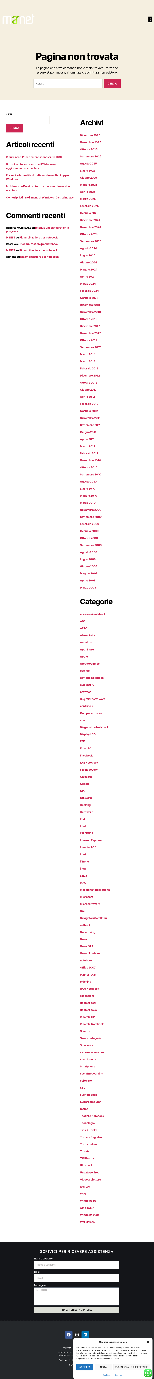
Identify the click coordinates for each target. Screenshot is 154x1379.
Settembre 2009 (91, 516)
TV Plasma (87, 1158)
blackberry (87, 684)
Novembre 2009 (91, 509)
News (83, 939)
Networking (87, 932)
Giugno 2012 (88, 389)
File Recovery (89, 769)
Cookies (106, 1377)
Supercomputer (90, 1101)
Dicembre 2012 (90, 375)
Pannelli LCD (88, 974)
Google (84, 783)
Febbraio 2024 (89, 290)
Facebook (86, 755)
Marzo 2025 (88, 198)
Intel (83, 826)
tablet (84, 1108)
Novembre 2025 (90, 142)
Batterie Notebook (91, 677)
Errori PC (86, 748)
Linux (83, 875)
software (86, 1080)
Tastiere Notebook (92, 1116)
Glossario (86, 776)
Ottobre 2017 (88, 340)
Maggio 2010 (88, 495)
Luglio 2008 (88, 559)
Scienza (85, 1031)
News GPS (86, 946)
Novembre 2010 (90, 460)
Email (37, 1271)
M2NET (10, 237)
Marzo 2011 (87, 446)
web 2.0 (85, 1186)
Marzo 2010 (87, 502)
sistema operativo (92, 1052)
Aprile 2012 (87, 396)
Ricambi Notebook (92, 1024)
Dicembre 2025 (90, 135)
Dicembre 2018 (90, 304)
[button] (147, 1343)
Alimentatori (88, 635)
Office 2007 (88, 967)
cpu (82, 720)
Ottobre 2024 (89, 234)
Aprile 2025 (87, 191)
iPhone (84, 861)
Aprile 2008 (88, 580)
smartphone (88, 1059)
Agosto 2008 (88, 552)
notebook (86, 960)
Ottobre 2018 (88, 319)
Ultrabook (86, 1165)
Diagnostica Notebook (94, 727)
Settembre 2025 (90, 156)
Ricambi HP (87, 1017)
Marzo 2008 (88, 587)
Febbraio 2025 (89, 206)
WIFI (83, 1193)
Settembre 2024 (90, 241)
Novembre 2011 (90, 418)
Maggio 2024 (88, 269)
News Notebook (90, 953)
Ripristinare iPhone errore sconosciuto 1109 (34, 157)
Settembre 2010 (90, 474)
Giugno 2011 (88, 432)
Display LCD (88, 734)
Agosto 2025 (88, 163)
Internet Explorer (91, 840)
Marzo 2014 (87, 354)
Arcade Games (90, 663)
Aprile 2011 (87, 439)
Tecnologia (87, 1123)
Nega (103, 1368)
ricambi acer (88, 1002)
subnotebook (88, 1094)
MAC (83, 882)
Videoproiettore (90, 1179)
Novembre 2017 (90, 333)
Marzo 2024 (88, 283)
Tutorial (85, 1151)
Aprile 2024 (87, 276)
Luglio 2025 (87, 170)
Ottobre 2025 (89, 149)
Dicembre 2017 (90, 326)
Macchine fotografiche (95, 889)
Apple (84, 656)
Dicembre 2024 (90, 220)
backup (85, 670)
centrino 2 (86, 706)
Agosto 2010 (88, 481)
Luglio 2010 (87, 488)
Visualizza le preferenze (131, 1368)
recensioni (87, 995)
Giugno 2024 (88, 262)
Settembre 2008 (91, 545)
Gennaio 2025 (89, 213)
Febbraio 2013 (89, 368)
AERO (83, 628)
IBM (82, 819)
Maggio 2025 (88, 184)
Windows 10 (88, 1200)
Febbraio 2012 (89, 403)
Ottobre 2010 (88, 467)
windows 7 (87, 1207)
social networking (91, 1073)
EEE (82, 741)
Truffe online (88, 1144)
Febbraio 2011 (89, 453)
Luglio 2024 (87, 255)
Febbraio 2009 (89, 524)
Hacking (85, 805)
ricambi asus (88, 1010)
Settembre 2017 (90, 347)
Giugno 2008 (88, 566)
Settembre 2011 (90, 425)
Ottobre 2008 (89, 538)
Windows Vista (90, 1214)
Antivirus (86, 642)
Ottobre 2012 (88, 382)
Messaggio (40, 1285)
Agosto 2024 (88, 248)
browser (85, 691)
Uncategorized (90, 1172)
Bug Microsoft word (93, 699)
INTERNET (86, 833)
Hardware (86, 812)
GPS (82, 790)
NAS (83, 911)
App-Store (87, 649)
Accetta (84, 1368)
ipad (83, 854)
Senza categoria (90, 1038)
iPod (83, 868)
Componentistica (91, 713)
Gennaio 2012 (89, 410)
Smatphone (87, 1066)
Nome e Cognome (43, 1258)
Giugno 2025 (88, 177)
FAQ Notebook (89, 762)
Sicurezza (86, 1045)
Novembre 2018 (90, 312)
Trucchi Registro (91, 1137)
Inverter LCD (88, 847)
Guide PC (86, 797)
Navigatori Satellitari (93, 918)
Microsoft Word (90, 903)
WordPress (87, 1222)
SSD (82, 1087)
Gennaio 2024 (89, 297)
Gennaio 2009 (89, 531)
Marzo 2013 (87, 361)
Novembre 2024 (90, 227)
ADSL (83, 621)
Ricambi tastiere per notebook (38, 237)
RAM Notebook (89, 988)
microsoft (86, 896)
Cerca (9, 113)
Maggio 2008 (89, 573)
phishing (85, 981)
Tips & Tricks (88, 1130)
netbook (85, 925)
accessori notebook (93, 614)
